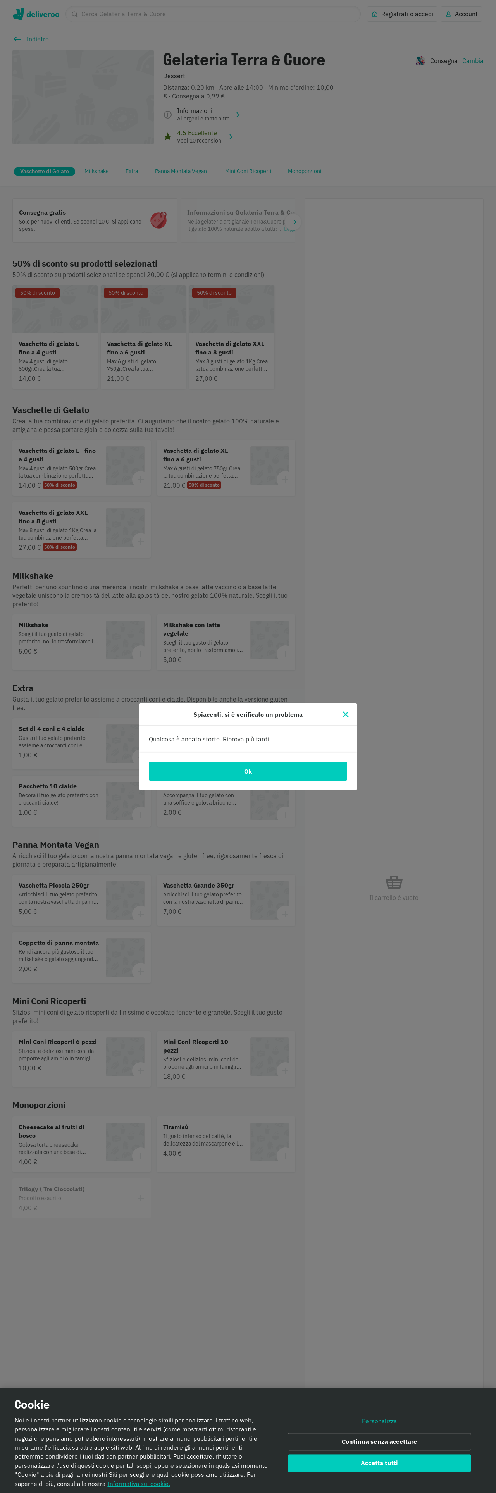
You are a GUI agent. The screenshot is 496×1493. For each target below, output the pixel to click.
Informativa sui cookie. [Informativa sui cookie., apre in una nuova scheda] (138, 1487)
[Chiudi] (345, 714)
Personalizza (379, 1424)
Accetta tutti (379, 1466)
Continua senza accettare (379, 1445)
